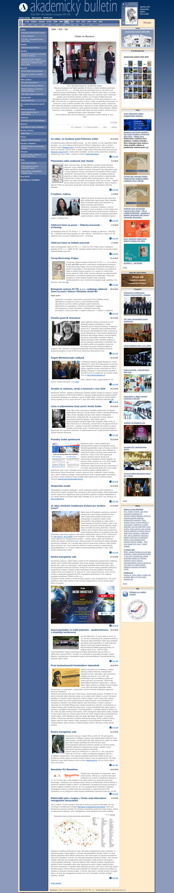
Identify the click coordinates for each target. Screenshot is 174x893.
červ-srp (68, 25)
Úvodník (23, 44)
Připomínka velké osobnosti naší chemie (72, 161)
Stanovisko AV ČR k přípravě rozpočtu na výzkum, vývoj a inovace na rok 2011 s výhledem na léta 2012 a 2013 (33, 61)
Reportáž (23, 68)
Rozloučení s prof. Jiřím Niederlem (33, 120)
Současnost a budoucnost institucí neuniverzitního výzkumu (137, 294)
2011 (72, 22)
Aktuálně (23, 51)
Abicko (53, 29)
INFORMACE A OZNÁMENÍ (30, 180)
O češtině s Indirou (61, 194)
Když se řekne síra (27, 100)
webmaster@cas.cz (119, 890)
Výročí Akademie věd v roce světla (137, 346)
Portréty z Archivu (26, 130)
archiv (49, 22)
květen (53, 25)
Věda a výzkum (25, 79)
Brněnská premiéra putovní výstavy (33, 33)
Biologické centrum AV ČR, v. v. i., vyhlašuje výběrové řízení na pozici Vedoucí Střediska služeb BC (79, 290)
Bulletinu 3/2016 (137, 529)
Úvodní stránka (24, 17)
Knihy (22, 160)
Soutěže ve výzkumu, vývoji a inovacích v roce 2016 (78, 389)
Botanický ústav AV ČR (59, 152)
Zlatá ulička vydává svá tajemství (32, 94)
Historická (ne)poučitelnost (30, 47)
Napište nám (47, 17)
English (147, 23)
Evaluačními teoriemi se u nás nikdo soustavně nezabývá (33, 55)
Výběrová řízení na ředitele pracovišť (70, 243)
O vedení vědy (129, 550)
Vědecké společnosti (28, 109)
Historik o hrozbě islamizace (30, 140)
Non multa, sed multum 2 (29, 82)
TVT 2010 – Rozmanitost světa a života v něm (32, 40)
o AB (27, 22)
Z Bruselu (24, 152)
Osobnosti (24, 117)
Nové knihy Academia (28, 163)
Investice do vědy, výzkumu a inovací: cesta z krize (31, 155)
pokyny (42, 22)
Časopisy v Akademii (28, 143)
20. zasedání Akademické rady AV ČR (32, 105)
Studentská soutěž (60, 486)
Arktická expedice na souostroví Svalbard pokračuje (32, 90)
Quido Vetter (25, 133)
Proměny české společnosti (65, 439)
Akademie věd (67, 147)
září (75, 25)
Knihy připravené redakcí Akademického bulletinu (134, 115)
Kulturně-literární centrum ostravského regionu (29, 167)
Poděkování (128, 573)
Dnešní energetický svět (63, 557)
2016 (100, 22)
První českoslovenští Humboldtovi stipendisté (75, 665)
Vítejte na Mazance (27, 36)
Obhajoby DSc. (25, 97)
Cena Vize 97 (25, 176)
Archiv (125, 268)
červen (60, 25)
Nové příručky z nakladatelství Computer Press (31, 172)
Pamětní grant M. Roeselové (65, 318)
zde (147, 147)
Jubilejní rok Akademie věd (134, 423)
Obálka (23, 30)
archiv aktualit (56, 883)
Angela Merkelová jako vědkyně (67, 358)
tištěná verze (139, 137)
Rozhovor (24, 124)
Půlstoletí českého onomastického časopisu (32, 147)
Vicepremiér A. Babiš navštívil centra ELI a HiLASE (135, 398)
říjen (66, 29)
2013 (77, 382)
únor (33, 25)
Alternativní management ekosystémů (91, 807)
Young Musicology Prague (65, 258)
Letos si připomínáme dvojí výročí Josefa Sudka (76, 406)
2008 (55, 22)
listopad (87, 25)
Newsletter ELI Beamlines (64, 769)
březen (39, 25)
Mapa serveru (36, 17)
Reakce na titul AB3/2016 (133, 509)
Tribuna (23, 137)
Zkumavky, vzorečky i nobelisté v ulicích (32, 75)
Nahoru (114, 127)
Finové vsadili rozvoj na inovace (32, 71)
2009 (61, 22)
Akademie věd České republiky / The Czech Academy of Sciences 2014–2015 (137, 134)
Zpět (105, 127)
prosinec (95, 25)
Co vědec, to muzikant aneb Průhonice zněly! (74, 139)
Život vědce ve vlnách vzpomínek (32, 127)
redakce (34, 22)
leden (27, 25)
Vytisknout (77, 127)
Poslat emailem (92, 127)
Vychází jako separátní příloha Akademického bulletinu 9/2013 (136, 178)
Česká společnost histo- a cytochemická (30, 113)
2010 (60, 29)
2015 (95, 22)
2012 (78, 22)
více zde (115, 157)
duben (46, 25)
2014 (89, 22)
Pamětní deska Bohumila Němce (32, 86)
